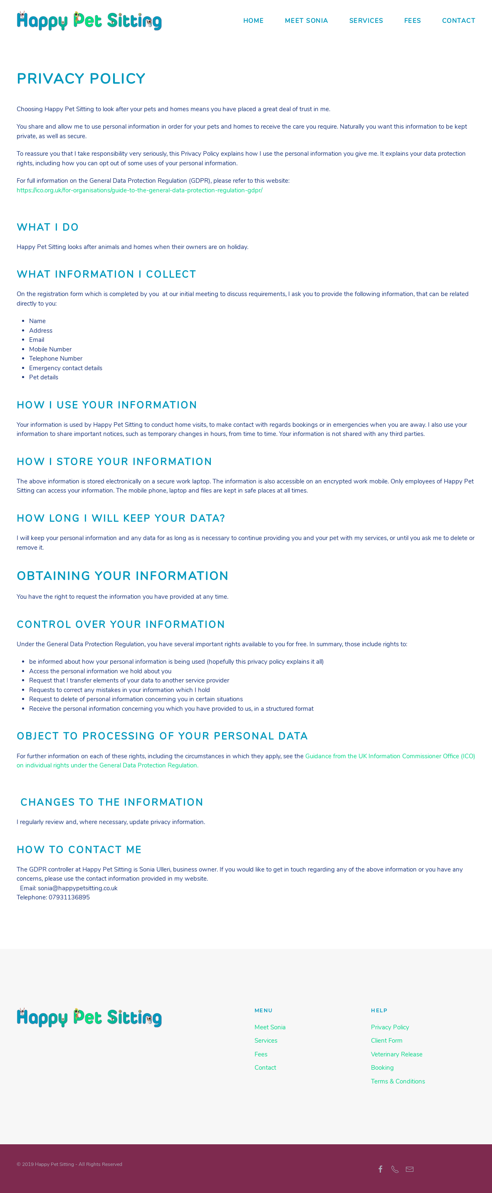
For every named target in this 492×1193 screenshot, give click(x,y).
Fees (412, 21)
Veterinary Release (397, 1054)
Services (366, 21)
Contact (459, 21)
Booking (382, 1067)
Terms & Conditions (398, 1081)
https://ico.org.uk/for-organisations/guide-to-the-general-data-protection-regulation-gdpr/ (139, 190)
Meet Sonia (307, 21)
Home (253, 21)
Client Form (387, 1040)
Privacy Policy (390, 1027)
